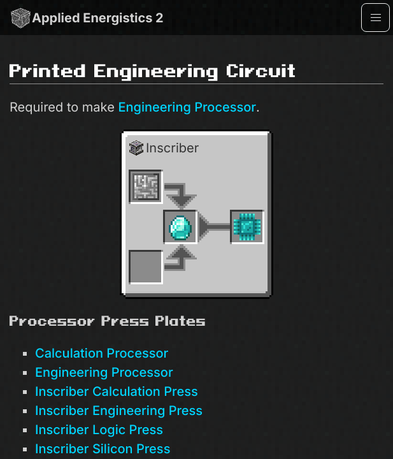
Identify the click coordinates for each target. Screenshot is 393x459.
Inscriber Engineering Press (119, 410)
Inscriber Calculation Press (116, 391)
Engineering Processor (187, 107)
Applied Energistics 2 (87, 17)
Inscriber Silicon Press (102, 448)
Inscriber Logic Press (99, 429)
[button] (375, 17)
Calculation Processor (101, 353)
